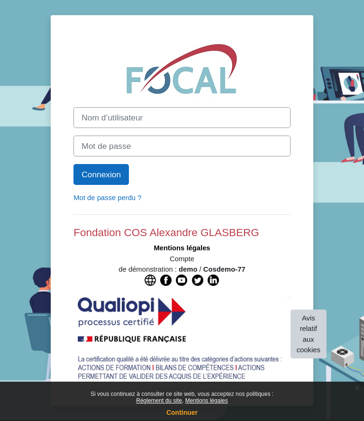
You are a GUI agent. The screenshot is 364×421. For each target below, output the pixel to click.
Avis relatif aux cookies (308, 334)
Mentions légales (206, 400)
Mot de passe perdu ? (107, 197)
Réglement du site (159, 400)
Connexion (101, 174)
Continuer (182, 412)
